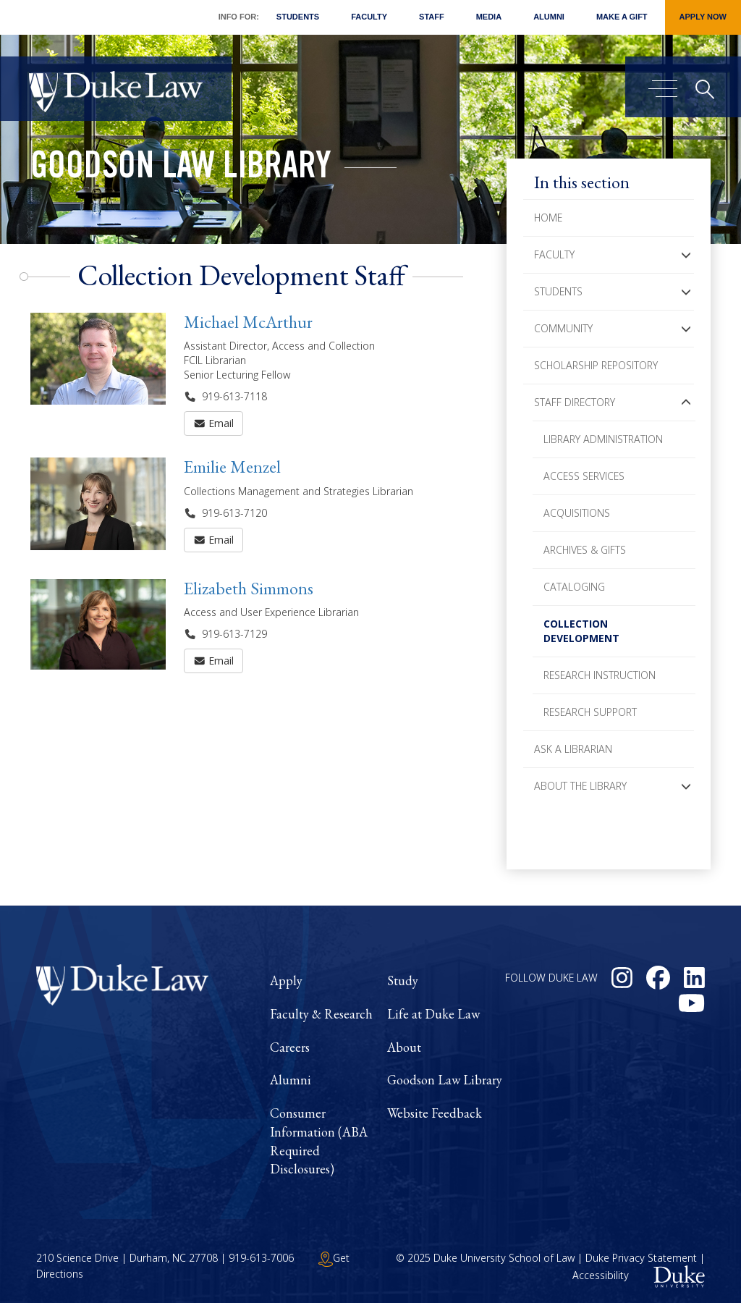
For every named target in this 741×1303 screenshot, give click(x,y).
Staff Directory (574, 402)
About (404, 1047)
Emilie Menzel (232, 466)
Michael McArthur (248, 322)
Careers (290, 1047)
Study (402, 980)
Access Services (583, 476)
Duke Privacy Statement (641, 1258)
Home (548, 217)
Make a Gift (622, 16)
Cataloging (574, 587)
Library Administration (603, 439)
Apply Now (703, 16)
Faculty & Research (321, 1013)
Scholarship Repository (596, 365)
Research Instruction (599, 675)
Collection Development (581, 631)
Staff (431, 16)
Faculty (369, 16)
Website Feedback (434, 1113)
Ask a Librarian (573, 749)
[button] (686, 254)
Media (488, 16)
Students (297, 16)
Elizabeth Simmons (248, 588)
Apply (286, 980)
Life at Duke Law (433, 1013)
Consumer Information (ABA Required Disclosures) (319, 1141)
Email (213, 423)
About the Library (580, 786)
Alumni (548, 16)
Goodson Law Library (180, 169)
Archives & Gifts (584, 550)
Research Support (590, 712)
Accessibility (600, 1275)
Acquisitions (576, 513)
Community (563, 328)
